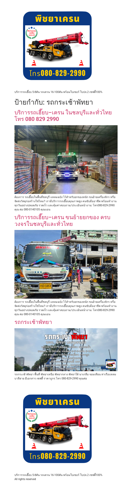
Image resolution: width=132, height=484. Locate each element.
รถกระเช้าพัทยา (33, 322)
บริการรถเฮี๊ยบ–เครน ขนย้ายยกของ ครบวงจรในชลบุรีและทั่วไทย (62, 220)
